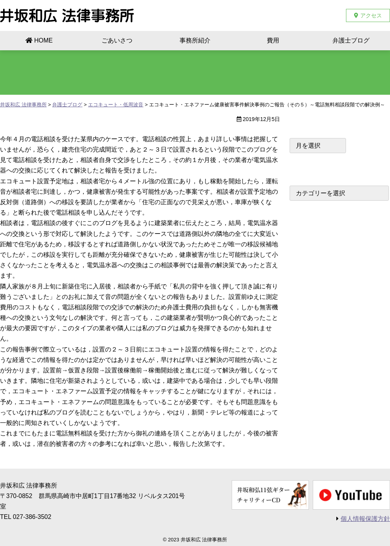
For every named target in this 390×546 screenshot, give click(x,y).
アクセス (371, 15)
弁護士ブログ (351, 40)
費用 (273, 40)
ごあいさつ (117, 40)
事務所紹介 (195, 40)
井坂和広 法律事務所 (67, 15)
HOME (43, 40)
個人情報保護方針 (365, 518)
